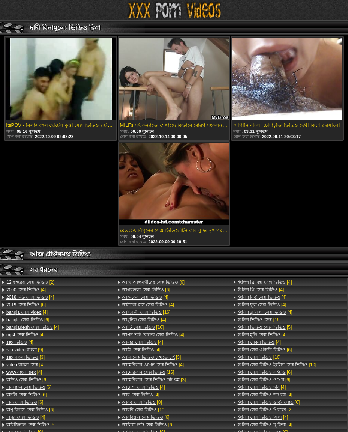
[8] (142, 402)
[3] (25, 357)
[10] (143, 409)
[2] (30, 282)
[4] (26, 289)
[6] (26, 304)
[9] (24, 349)
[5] (31, 424)
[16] (146, 312)
